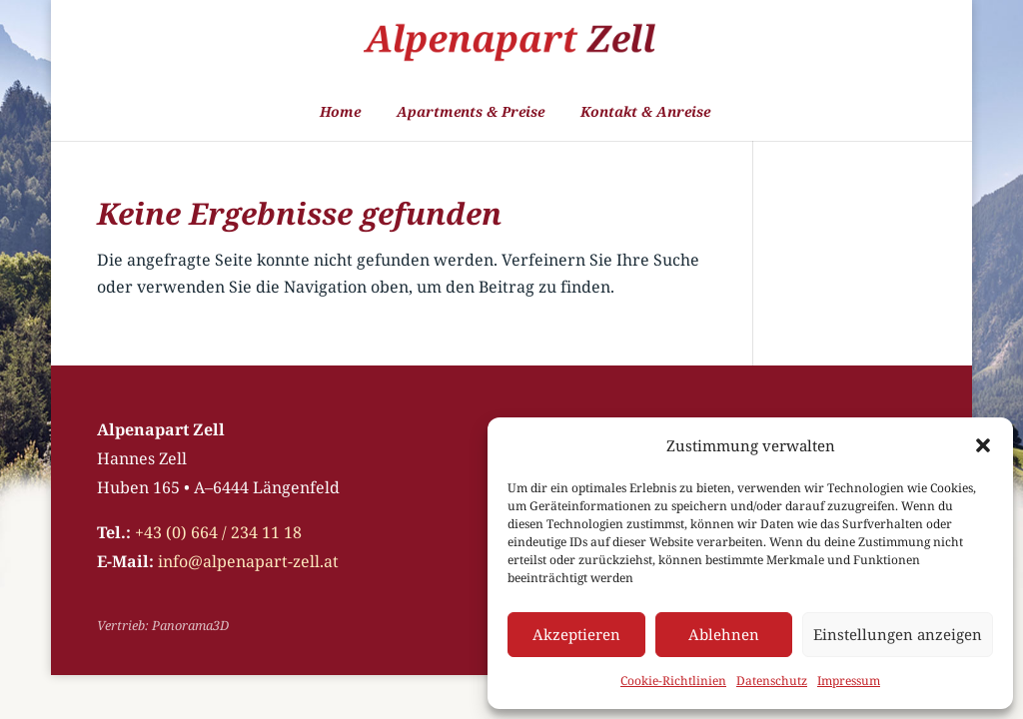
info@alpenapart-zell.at (248, 561)
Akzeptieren (576, 634)
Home (340, 113)
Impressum (848, 680)
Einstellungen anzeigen (897, 634)
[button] (983, 445)
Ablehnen (723, 634)
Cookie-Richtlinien (673, 680)
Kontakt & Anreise (645, 113)
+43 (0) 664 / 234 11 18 (218, 532)
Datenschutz (771, 680)
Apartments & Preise (470, 113)
